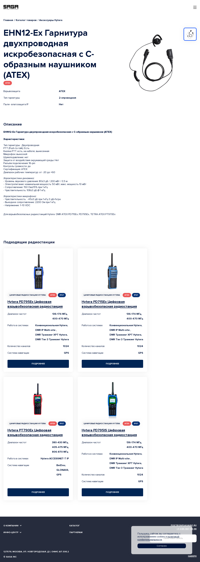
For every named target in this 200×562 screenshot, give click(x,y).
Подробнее (38, 363)
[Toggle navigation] (195, 7)
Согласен (162, 545)
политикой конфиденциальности (158, 538)
